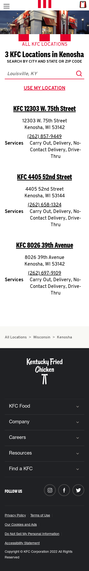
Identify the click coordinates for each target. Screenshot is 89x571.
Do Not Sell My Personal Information (32, 534)
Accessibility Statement (22, 543)
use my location (45, 89)
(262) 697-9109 (44, 273)
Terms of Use (40, 515)
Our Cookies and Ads (21, 525)
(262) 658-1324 (44, 205)
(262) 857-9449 (44, 136)
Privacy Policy (15, 515)
